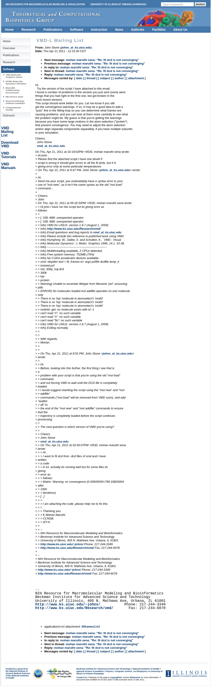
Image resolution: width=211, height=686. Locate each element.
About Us (180, 29)
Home (9, 29)
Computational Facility (13, 108)
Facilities (159, 29)
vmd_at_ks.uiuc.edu (51, 146)
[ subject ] (105, 78)
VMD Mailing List (7, 131)
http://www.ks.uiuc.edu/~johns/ (61, 544)
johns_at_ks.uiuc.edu (115, 170)
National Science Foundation (90, 671)
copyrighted (115, 677)
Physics (110, 671)
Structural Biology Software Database (15, 102)
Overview (9, 48)
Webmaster (135, 677)
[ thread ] (91, 78)
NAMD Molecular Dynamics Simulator (16, 82)
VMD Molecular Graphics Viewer (14, 76)
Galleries (137, 29)
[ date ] (79, 78)
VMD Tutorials (8, 155)
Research (28, 29)
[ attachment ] (136, 78)
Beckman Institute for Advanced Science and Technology (103, 669)
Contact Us (81, 677)
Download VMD (9, 144)
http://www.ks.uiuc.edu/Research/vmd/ (74, 228)
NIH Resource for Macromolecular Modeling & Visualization (45, 4)
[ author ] (119, 78)
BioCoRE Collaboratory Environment (13, 90)
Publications (52, 29)
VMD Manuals (8, 166)
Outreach (9, 115)
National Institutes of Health (146, 669)
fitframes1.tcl (91, 626)
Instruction (99, 29)
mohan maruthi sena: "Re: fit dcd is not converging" (102, 60)
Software (76, 29)
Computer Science (123, 671)
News (119, 29)
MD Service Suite (14, 96)
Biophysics (142, 671)
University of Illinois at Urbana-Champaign (118, 4)
